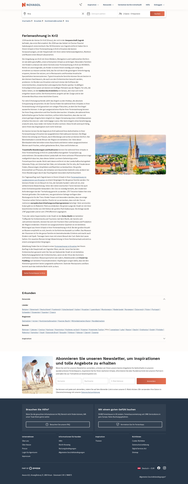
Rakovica (25, 332)
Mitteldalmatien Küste (81, 321)
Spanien (45, 312)
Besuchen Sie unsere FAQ (58, 424)
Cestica (42, 329)
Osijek (152, 329)
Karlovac (49, 329)
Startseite (26, 21)
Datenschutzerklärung (90, 392)
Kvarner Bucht (64, 321)
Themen (98, 441)
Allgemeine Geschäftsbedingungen (72, 452)
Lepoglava (114, 329)
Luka (122, 329)
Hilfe (148, 5)
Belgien (25, 309)
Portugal (155, 309)
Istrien (35, 321)
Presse (24, 448)
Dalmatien (26, 321)
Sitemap (135, 452)
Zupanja (95, 332)
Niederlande (118, 309)
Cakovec (33, 329)
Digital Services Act (139, 448)
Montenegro (106, 309)
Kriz (67, 21)
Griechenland (67, 309)
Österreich (139, 309)
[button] (101, 14)
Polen (147, 309)
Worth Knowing (64, 445)
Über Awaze (26, 445)
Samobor (34, 332)
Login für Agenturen (29, 452)
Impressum (26, 456)
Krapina (84, 329)
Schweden (26, 312)
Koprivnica (59, 329)
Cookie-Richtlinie (138, 441)
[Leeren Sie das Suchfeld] (82, 14)
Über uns (25, 441)
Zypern (53, 312)
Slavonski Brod (52, 332)
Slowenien (36, 312)
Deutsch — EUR (146, 468)
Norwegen (129, 309)
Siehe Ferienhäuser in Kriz (34, 273)
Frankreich (56, 309)
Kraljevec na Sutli (72, 329)
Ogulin (135, 329)
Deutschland (45, 309)
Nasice (128, 329)
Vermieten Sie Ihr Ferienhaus (130, 424)
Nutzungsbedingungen (67, 448)
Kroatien (37, 21)
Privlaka (159, 329)
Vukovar (79, 332)
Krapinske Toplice (96, 329)
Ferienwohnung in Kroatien (66, 246)
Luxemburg (95, 309)
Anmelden (151, 381)
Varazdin (63, 332)
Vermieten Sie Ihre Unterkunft (130, 5)
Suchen (157, 13)
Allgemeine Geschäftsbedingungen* (152, 477)
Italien (77, 309)
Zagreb (87, 332)
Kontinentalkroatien (53, 21)
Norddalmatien (98, 321)
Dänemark (34, 309)
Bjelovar (25, 329)
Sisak (42, 332)
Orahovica (144, 329)
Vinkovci (71, 332)
